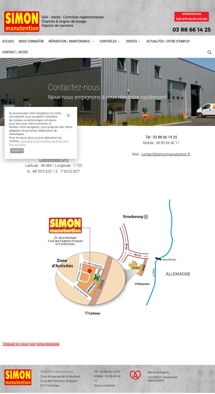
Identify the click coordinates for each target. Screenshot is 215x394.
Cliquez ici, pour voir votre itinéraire (31, 344)
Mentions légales (158, 373)
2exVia (167, 377)
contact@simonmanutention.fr (165, 154)
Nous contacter (104, 386)
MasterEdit (155, 381)
